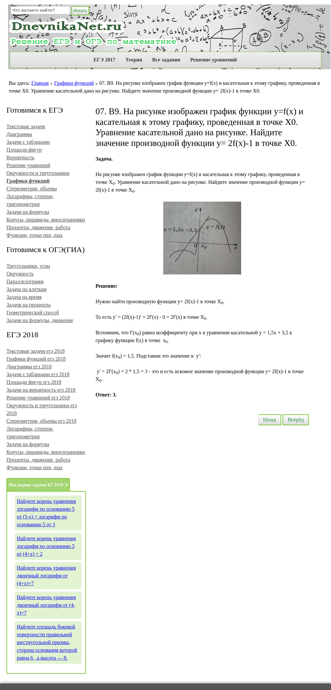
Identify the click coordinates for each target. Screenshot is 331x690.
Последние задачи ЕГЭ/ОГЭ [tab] (38, 484)
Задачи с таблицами (28, 142)
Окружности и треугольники (37, 173)
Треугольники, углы (28, 266)
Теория (133, 59)
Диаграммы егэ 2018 (29, 366)
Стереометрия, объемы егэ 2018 (41, 421)
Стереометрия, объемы (31, 188)
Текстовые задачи (25, 126)
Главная (40, 83)
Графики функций (74, 83)
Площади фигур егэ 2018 (33, 382)
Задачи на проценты (28, 304)
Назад (269, 419)
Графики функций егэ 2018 (36, 359)
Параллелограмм (25, 281)
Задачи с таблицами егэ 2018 (37, 374)
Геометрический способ (32, 312)
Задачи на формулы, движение (39, 320)
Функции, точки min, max (34, 235)
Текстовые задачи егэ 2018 (35, 351)
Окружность (20, 273)
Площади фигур (24, 149)
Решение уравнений (213, 59)
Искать (80, 10)
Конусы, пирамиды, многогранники (45, 219)
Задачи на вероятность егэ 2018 (40, 390)
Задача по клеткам (26, 289)
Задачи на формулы (27, 212)
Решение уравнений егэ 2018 (38, 397)
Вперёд (296, 419)
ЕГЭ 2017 (104, 59)
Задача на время (24, 297)
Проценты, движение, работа (38, 227)
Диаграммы (19, 134)
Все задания (166, 59)
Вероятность (20, 157)
